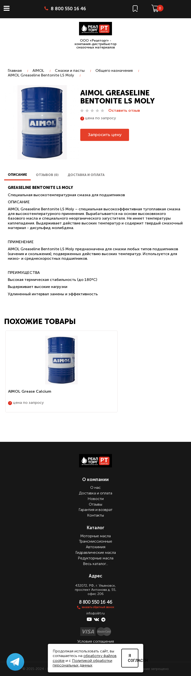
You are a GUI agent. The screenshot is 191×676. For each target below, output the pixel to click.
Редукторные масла (95, 558)
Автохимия (95, 547)
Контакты (95, 515)
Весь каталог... (95, 563)
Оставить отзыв (124, 110)
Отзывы (95, 504)
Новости (96, 498)
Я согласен (133, 658)
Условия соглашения (95, 641)
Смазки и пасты (70, 70)
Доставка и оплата (86, 175)
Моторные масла (95, 536)
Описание (17, 174)
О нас (95, 487)
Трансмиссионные (95, 541)
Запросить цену (105, 134)
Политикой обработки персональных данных (82, 662)
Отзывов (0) (47, 175)
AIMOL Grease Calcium (29, 391)
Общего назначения (114, 70)
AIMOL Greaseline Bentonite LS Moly (41, 75)
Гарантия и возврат (95, 509)
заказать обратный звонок (98, 607)
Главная (15, 70)
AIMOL (38, 70)
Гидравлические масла (95, 552)
